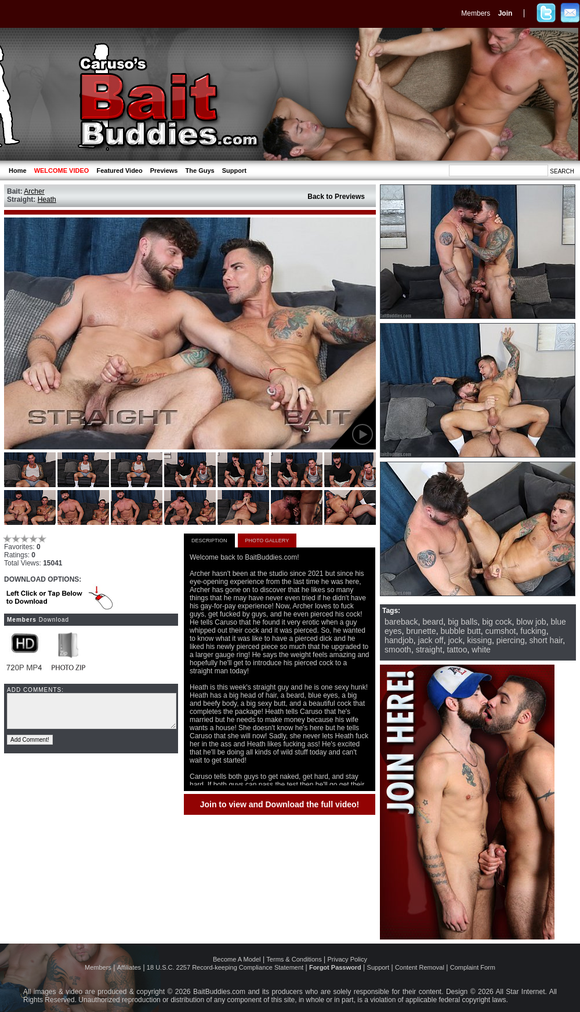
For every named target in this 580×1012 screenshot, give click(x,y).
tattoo (457, 649)
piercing (510, 640)
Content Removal (419, 967)
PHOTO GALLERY (267, 540)
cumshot (500, 631)
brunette (421, 631)
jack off (431, 640)
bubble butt (461, 631)
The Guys (200, 170)
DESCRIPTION (209, 540)
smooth (398, 649)
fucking (533, 631)
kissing (479, 640)
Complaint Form (472, 967)
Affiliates (129, 967)
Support (234, 170)
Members (475, 13)
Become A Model (237, 959)
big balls (462, 621)
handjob (399, 640)
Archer (34, 191)
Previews (164, 170)
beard (432, 621)
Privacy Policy (347, 959)
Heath (47, 199)
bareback (401, 621)
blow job (531, 621)
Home (18, 170)
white (481, 649)
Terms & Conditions (293, 959)
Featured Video (119, 170)
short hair (546, 640)
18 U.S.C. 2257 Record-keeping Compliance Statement (225, 967)
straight (429, 649)
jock (455, 640)
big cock (497, 621)
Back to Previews (336, 197)
